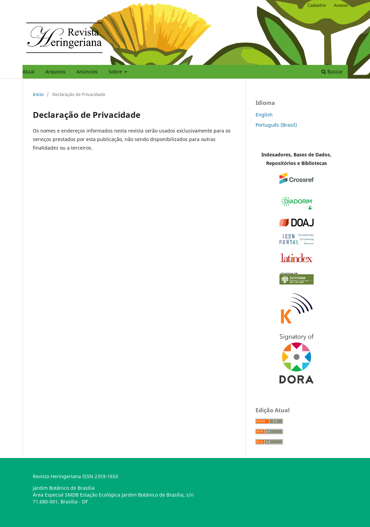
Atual (29, 71)
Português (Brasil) (276, 125)
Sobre (116, 71)
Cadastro (316, 5)
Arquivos (55, 71)
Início (38, 94)
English (264, 114)
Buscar (332, 71)
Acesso (341, 5)
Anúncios (87, 71)
